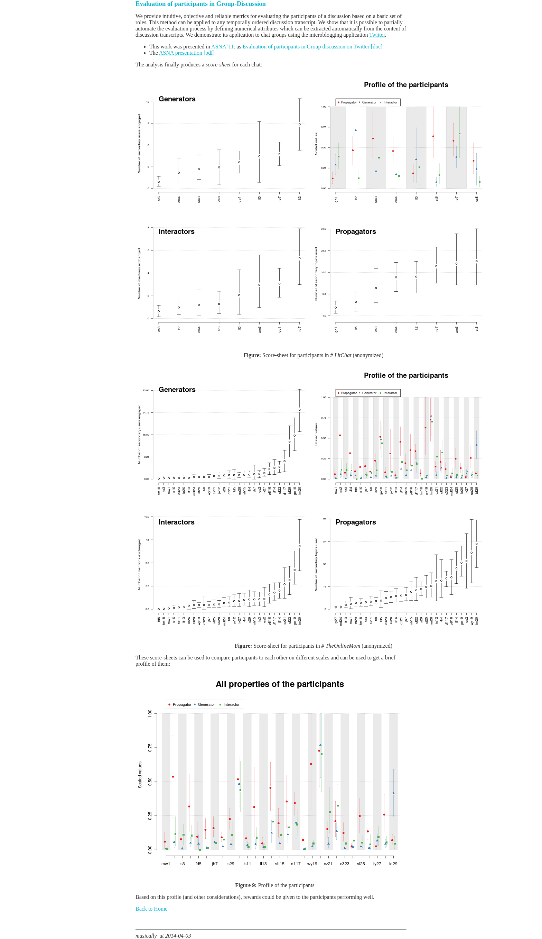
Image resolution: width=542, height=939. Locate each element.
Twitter (377, 35)
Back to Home (151, 909)
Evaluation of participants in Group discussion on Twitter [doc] (313, 46)
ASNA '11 (222, 46)
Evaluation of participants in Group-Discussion (201, 3)
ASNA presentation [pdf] (187, 53)
